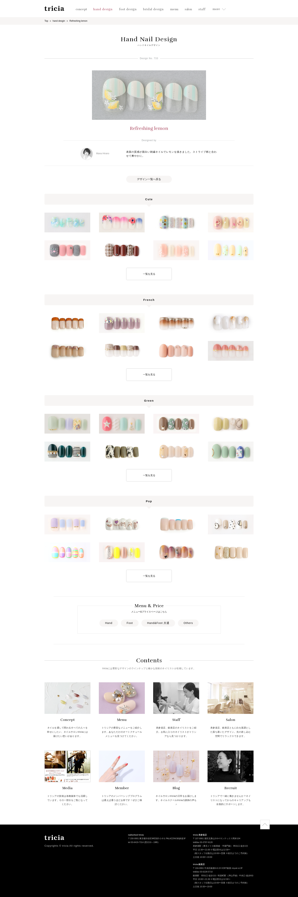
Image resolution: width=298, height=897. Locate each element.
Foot (130, 622)
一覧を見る (149, 274)
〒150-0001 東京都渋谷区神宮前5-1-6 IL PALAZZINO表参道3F (157, 839)
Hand (108, 622)
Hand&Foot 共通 (158, 622)
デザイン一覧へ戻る (149, 179)
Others (188, 622)
